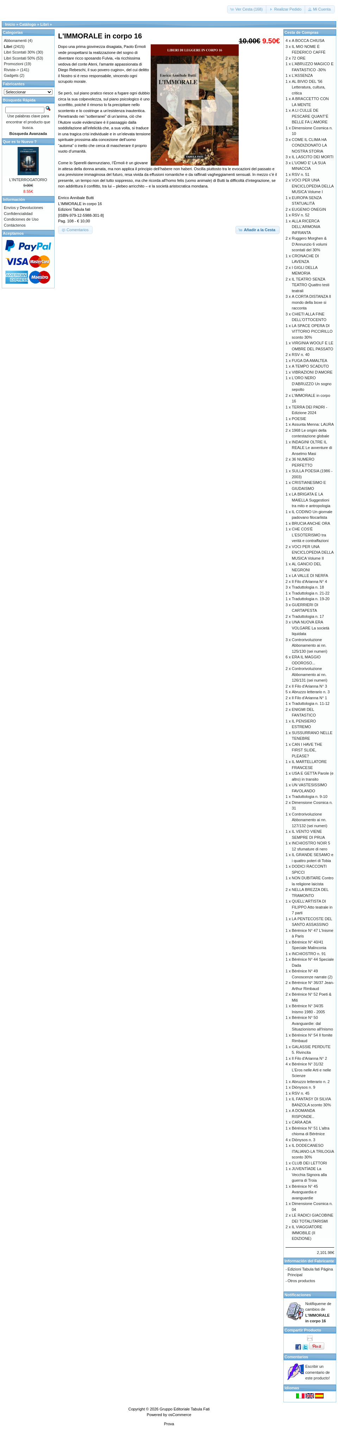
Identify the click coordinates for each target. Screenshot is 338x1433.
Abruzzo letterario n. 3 (311, 692)
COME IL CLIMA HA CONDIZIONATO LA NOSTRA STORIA (309, 145)
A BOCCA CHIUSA (308, 40)
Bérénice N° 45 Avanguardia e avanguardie (305, 1192)
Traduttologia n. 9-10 (309, 796)
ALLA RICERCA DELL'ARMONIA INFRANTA (306, 227)
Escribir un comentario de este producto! (317, 1372)
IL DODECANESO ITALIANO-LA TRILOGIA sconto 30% (313, 1151)
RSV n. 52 (300, 215)
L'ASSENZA (302, 75)
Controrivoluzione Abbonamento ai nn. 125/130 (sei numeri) (309, 645)
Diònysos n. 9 (303, 1087)
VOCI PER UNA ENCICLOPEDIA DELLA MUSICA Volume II (313, 552)
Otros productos (301, 1281)
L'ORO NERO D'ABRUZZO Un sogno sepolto (312, 384)
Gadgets (11, 75)
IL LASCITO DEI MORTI (312, 157)
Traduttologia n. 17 (308, 616)
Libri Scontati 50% (19, 58)
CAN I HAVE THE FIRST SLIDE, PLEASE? (307, 750)
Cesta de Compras (301, 32)
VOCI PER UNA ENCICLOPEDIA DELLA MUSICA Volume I (313, 186)
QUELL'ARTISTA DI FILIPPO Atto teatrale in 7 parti (312, 907)
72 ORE (299, 58)
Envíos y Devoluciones (23, 207)
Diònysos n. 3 (303, 1140)
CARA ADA (301, 1122)
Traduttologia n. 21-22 (311, 593)
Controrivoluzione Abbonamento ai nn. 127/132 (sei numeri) (309, 820)
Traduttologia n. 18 (308, 587)
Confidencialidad (18, 213)
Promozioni (13, 64)
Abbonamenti (15, 40)
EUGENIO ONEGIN (309, 209)
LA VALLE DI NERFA (310, 575)
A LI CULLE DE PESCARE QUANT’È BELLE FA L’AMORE (310, 116)
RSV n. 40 (300, 354)
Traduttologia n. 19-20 (311, 599)
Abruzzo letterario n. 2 (311, 1082)
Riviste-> (11, 70)
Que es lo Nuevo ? (20, 142)
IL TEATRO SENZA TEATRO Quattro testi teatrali (311, 285)
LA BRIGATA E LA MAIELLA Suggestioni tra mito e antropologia (311, 500)
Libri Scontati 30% (19, 52)
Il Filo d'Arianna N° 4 (309, 581)
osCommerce (179, 1415)
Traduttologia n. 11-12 (311, 703)
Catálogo (27, 24)
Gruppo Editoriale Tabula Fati (184, 1409)
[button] (247, 9)
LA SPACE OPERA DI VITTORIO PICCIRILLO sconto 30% (312, 331)
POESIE (299, 419)
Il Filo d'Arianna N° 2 (309, 1058)
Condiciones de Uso (21, 219)
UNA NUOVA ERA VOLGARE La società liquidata (310, 628)
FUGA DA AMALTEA (309, 360)
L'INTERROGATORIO (28, 180)
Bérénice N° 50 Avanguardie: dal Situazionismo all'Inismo (312, 1023)
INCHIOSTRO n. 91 (309, 954)
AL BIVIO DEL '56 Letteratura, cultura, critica (308, 87)
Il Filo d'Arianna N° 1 (309, 698)
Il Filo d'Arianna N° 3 (309, 686)
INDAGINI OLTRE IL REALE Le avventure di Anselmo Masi (312, 448)
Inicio (10, 24)
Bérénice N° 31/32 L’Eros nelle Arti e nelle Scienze (311, 1070)
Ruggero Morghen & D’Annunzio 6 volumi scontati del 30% (309, 244)
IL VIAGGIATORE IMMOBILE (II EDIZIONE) (307, 1233)
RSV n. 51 (300, 174)
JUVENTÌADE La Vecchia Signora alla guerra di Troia (309, 1174)
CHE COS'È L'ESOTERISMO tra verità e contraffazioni (310, 535)
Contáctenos (15, 225)
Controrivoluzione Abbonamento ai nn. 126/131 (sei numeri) (309, 674)
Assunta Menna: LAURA (313, 424)
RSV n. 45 (300, 1093)
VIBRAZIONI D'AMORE (312, 372)
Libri (44, 24)
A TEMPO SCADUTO (310, 366)
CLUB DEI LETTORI (309, 1163)
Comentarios (296, 1357)
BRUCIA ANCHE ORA (311, 523)
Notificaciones (297, 1295)
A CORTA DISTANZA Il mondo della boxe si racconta (311, 302)
